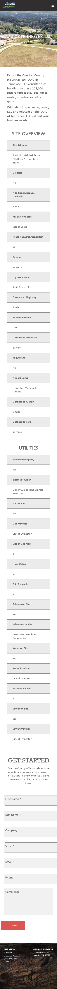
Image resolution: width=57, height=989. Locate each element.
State (9, 846)
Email (10, 862)
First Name (13, 799)
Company (12, 830)
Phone (9, 877)
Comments (12, 892)
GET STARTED (28, 760)
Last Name (13, 814)
